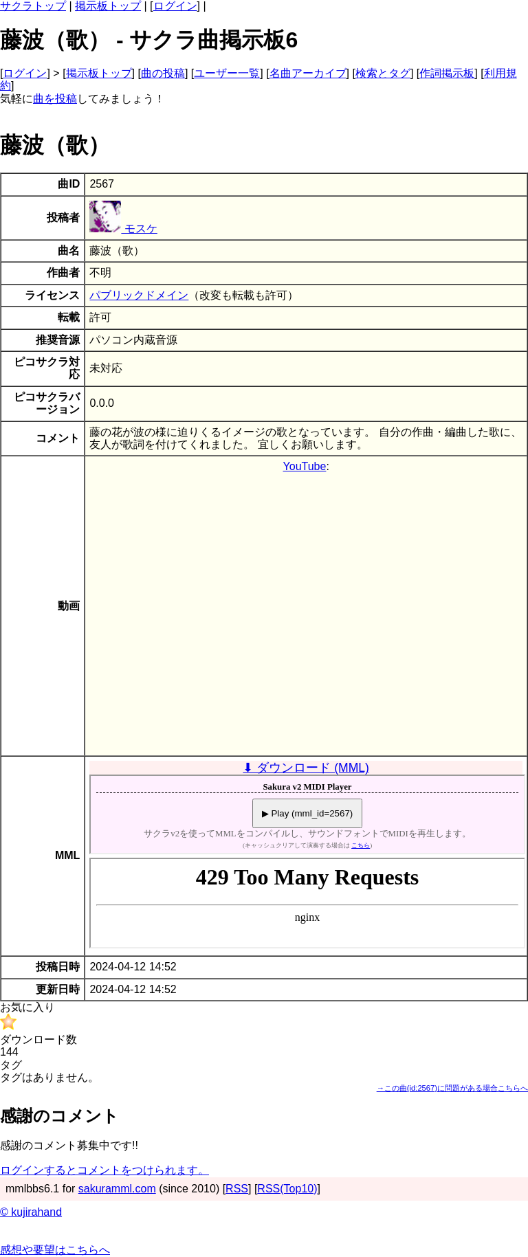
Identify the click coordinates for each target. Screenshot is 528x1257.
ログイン (175, 6)
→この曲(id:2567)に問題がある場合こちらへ (452, 1088)
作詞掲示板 (446, 73)
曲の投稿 (163, 73)
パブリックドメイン (138, 295)
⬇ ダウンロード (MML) (306, 768)
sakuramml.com (117, 1188)
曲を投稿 (55, 98)
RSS (237, 1188)
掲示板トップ (108, 6)
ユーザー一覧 (227, 73)
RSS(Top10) (287, 1188)
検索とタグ (382, 73)
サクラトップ (33, 6)
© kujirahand (31, 1212)
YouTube (305, 466)
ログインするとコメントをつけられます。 (104, 1170)
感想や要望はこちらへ (55, 1250)
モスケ (123, 228)
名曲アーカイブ (308, 73)
